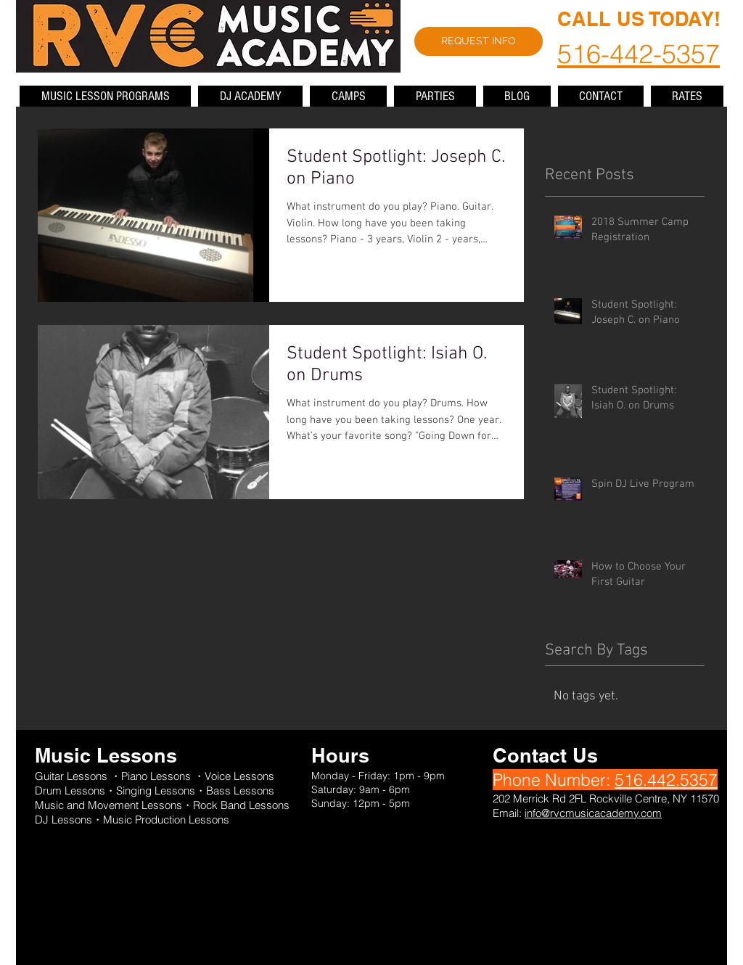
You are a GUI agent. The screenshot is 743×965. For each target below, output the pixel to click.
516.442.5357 (666, 779)
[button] (105, 96)
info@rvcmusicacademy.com (593, 813)
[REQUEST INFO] (478, 41)
